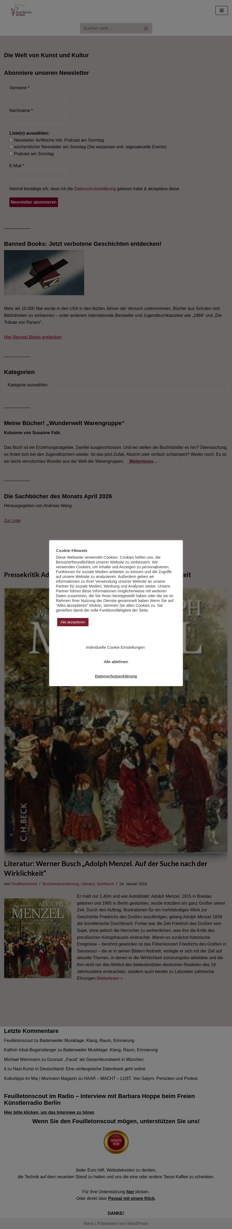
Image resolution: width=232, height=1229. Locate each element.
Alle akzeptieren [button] (72, 622)
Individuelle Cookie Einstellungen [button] (115, 647)
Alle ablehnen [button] (116, 661)
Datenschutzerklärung (116, 676)
